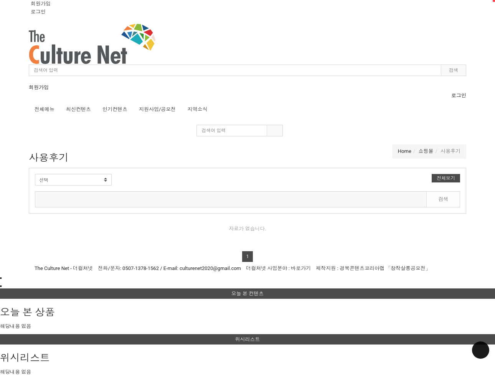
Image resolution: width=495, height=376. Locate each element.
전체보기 (446, 178)
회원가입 (41, 4)
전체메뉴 (44, 109)
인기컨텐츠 (114, 109)
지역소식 (197, 109)
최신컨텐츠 (78, 109)
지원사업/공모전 (157, 109)
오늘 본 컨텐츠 (363, 292)
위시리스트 (365, 338)
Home (404, 151)
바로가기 (301, 268)
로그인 (38, 12)
